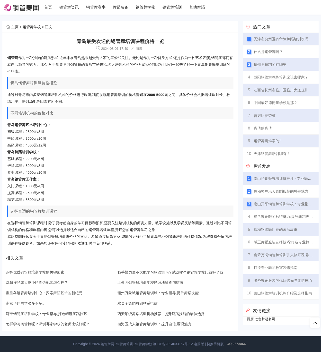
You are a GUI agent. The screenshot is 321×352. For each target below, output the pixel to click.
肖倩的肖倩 (263, 128)
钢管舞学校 (145, 7)
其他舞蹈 (197, 7)
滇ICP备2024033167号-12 (173, 344)
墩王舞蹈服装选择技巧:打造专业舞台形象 (287, 242)
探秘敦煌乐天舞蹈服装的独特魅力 (281, 191)
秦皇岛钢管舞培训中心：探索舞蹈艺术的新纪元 (44, 293)
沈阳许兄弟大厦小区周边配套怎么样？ (37, 282)
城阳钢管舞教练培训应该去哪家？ (281, 77)
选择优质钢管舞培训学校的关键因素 (35, 272)
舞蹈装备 (120, 7)
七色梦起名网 (265, 319)
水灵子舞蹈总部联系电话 (137, 303)
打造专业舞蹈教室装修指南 (275, 268)
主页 (14, 27)
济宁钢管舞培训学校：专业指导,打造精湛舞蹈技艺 (46, 314)
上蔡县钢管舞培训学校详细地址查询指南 (150, 282)
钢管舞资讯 (69, 7)
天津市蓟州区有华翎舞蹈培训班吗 (281, 39)
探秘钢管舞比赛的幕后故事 (275, 229)
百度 (250, 319)
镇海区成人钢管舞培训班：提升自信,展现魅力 (154, 324)
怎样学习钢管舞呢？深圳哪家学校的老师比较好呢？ (48, 324)
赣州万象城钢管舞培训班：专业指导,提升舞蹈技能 (158, 293)
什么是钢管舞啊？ (268, 52)
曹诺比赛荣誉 (265, 115)
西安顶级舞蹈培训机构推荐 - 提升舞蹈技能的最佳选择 (161, 314)
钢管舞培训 (172, 7)
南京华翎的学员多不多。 (26, 303)
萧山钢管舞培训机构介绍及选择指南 (283, 293)
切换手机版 (215, 344)
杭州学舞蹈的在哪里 (270, 64)
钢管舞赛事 (96, 7)
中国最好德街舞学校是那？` (276, 103)
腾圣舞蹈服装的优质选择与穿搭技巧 (283, 280)
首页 (48, 7)
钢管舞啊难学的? (267, 141)
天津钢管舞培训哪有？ (272, 154)
